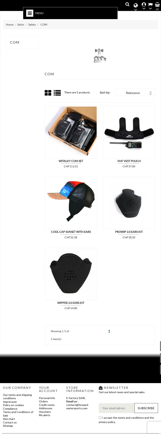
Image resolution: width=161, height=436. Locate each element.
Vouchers (45, 411)
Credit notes (47, 405)
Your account (48, 389)
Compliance (10, 408)
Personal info (47, 398)
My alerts (44, 415)
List (57, 94)
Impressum (10, 401)
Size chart (9, 418)
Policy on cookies (13, 405)
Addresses (45, 408)
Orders (43, 401)
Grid (48, 93)
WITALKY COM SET (71, 161)
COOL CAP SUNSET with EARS (71, 231)
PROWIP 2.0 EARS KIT (129, 231)
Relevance (139, 93)
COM (15, 42)
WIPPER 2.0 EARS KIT (70, 302)
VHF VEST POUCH (129, 161)
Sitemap (8, 425)
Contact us (10, 422)
